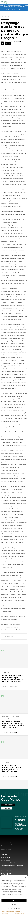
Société (6, 672)
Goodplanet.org (8, 804)
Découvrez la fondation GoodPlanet (12, 865)
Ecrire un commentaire (9, 636)
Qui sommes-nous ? (7, 852)
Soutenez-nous (5, 860)
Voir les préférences (14, 908)
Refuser (14, 904)
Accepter (14, 900)
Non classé (5, 16)
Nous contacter (6, 857)
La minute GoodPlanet (8, 862)
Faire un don (7, 808)
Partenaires (4, 854)
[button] (26, 877)
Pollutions (16, 671)
